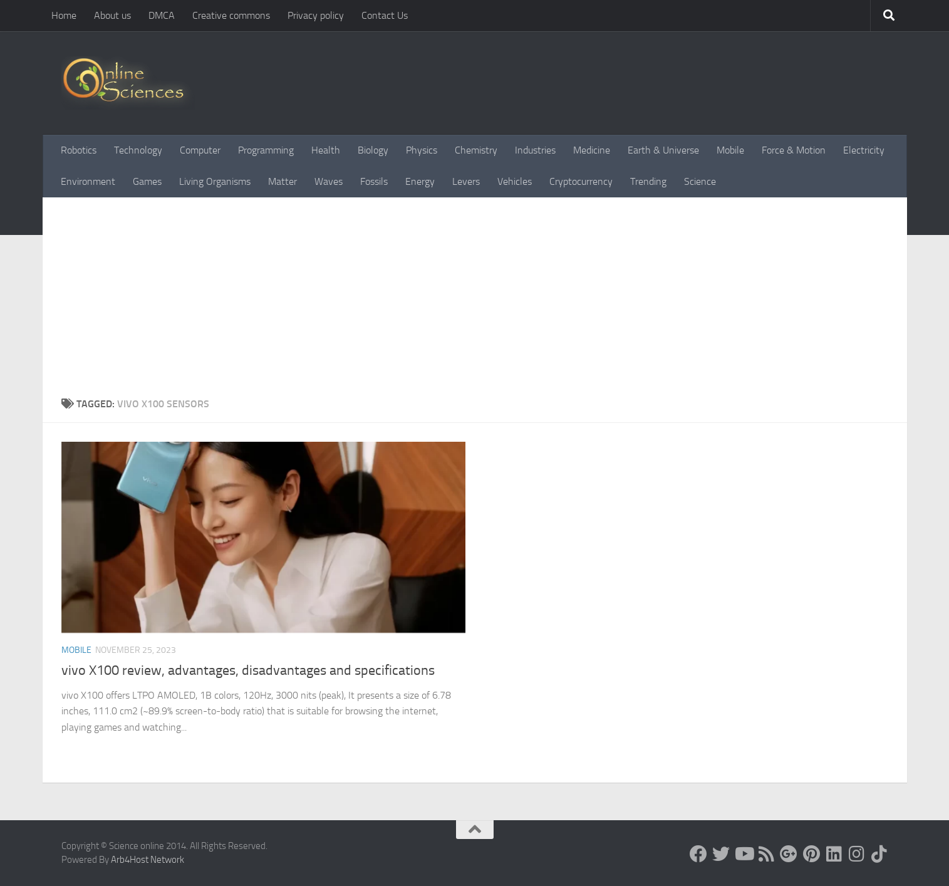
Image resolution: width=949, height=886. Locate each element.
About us (112, 15)
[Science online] (698, 854)
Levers (466, 181)
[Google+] (788, 854)
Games (147, 181)
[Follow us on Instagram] (856, 854)
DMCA (161, 15)
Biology (373, 150)
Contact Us (384, 15)
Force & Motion (794, 150)
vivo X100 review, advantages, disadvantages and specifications (248, 670)
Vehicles (514, 181)
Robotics (78, 150)
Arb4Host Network (147, 859)
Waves (328, 181)
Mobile (730, 150)
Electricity (863, 150)
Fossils (374, 181)
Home (63, 15)
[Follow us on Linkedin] (834, 854)
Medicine (591, 150)
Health (325, 150)
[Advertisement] (475, 291)
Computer (200, 150)
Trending (648, 181)
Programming (266, 150)
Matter (282, 181)
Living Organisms (215, 181)
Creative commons (231, 15)
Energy (420, 181)
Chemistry (476, 150)
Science (700, 181)
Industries (535, 150)
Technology (138, 150)
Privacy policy (316, 15)
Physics (421, 150)
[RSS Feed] (766, 854)
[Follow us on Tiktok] (879, 854)
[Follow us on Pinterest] (811, 854)
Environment (88, 181)
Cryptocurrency (581, 181)
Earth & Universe (663, 150)
